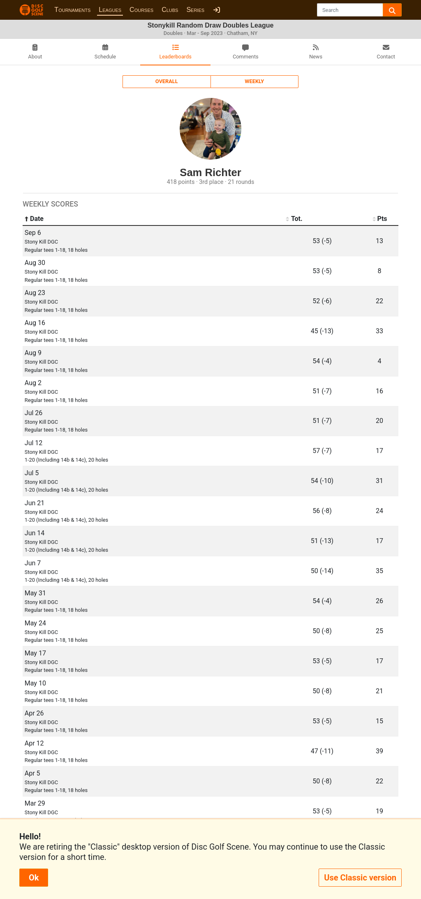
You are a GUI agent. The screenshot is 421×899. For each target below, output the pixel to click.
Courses (141, 9)
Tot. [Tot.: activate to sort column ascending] (294, 219)
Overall (166, 81)
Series (195, 9)
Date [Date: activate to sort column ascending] (34, 219)
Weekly (254, 81)
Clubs (170, 9)
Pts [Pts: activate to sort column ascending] (379, 219)
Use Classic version (360, 878)
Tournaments (72, 9)
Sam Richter (210, 172)
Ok (34, 878)
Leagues (110, 9)
